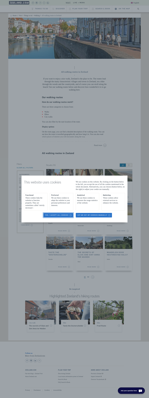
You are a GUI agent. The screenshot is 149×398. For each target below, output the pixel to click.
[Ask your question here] (131, 390)
